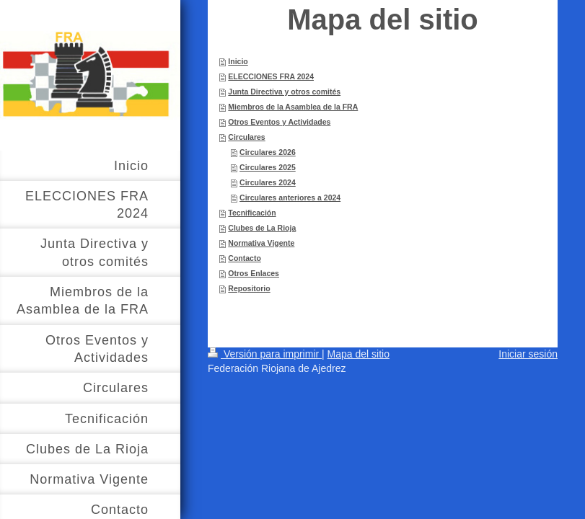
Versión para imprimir (265, 354)
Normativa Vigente (261, 243)
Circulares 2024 (267, 182)
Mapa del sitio (358, 354)
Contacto (244, 258)
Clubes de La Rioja (262, 227)
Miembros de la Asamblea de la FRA (293, 106)
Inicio (237, 61)
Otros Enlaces (253, 273)
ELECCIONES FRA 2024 (271, 76)
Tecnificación (252, 212)
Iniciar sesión (528, 354)
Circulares (246, 137)
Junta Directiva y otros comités (284, 91)
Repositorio (249, 288)
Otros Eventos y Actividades (279, 121)
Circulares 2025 (267, 167)
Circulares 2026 (267, 152)
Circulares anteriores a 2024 (289, 197)
